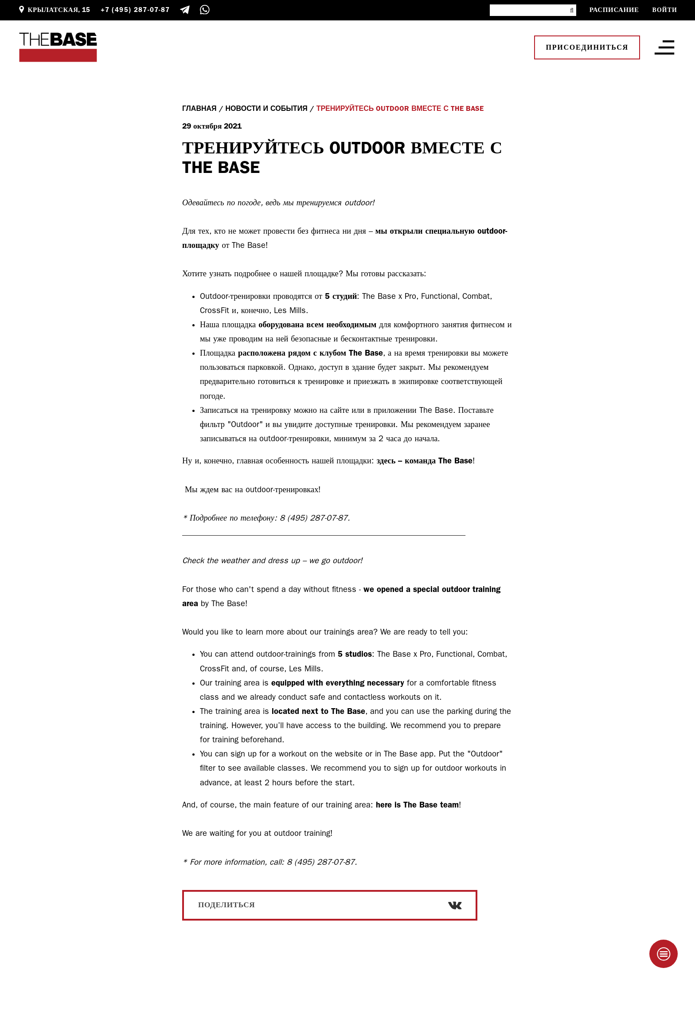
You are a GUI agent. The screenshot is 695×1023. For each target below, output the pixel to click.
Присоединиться (587, 47)
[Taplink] (663, 954)
